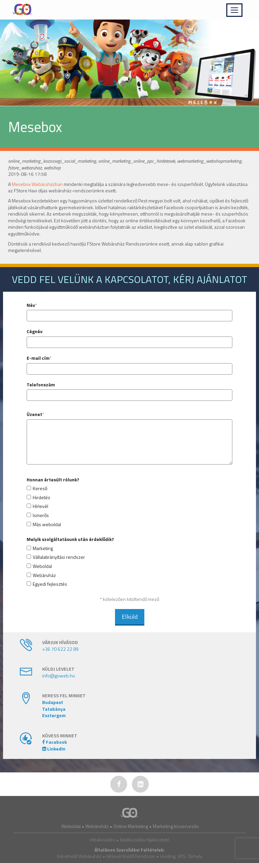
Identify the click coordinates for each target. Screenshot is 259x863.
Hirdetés (41, 497)
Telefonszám (41, 384)
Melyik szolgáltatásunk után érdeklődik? (70, 539)
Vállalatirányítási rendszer (59, 557)
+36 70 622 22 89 (60, 648)
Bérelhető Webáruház (79, 856)
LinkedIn (53, 748)
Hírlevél (40, 506)
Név (31, 305)
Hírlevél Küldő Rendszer (130, 856)
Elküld (130, 616)
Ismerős (41, 515)
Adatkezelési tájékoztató (145, 839)
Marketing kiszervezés (176, 826)
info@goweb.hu (58, 675)
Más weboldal (47, 524)
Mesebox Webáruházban (37, 184)
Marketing (43, 548)
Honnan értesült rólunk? (53, 479)
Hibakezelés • (105, 839)
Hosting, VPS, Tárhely (181, 856)
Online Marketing (130, 826)
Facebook (54, 741)
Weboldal (42, 566)
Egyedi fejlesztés (50, 584)
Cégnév (34, 331)
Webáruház (44, 575)
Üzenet (34, 414)
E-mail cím (38, 358)
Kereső (40, 488)
